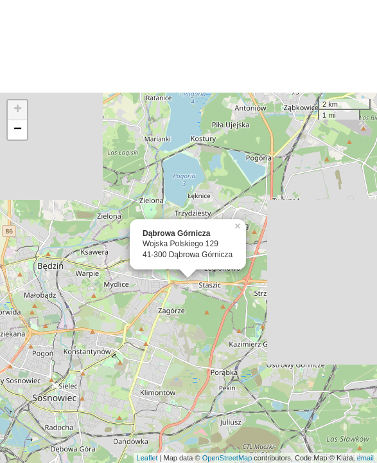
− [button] (17, 130)
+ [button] (17, 110)
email (365, 458)
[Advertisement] (188, 46)
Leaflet (147, 458)
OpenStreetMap (227, 458)
